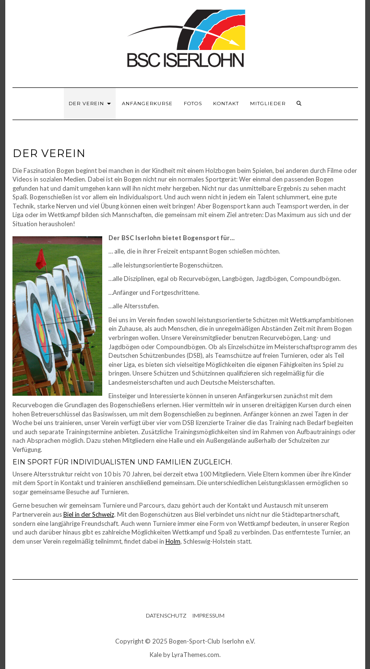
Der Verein (90, 103)
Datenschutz (166, 615)
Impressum (208, 615)
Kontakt (226, 103)
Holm (173, 541)
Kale (156, 654)
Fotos (193, 103)
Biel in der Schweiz (88, 514)
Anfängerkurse (147, 103)
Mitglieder (268, 103)
